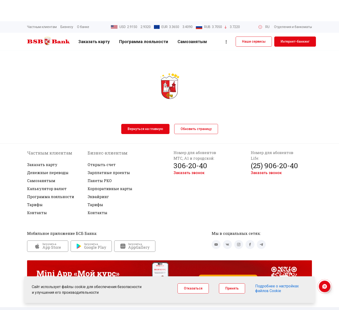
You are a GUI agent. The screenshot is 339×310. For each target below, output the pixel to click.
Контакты (37, 191)
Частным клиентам (42, 6)
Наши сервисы (254, 20)
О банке (83, 6)
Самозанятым (192, 20)
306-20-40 (190, 144)
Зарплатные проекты (109, 151)
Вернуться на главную (145, 108)
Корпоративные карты (110, 167)
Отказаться (193, 288)
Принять (232, 288)
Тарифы (35, 183)
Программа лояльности (143, 20)
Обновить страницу (196, 108)
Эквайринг (98, 175)
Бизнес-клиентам (108, 132)
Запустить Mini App (228, 260)
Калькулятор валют (47, 167)
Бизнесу (67, 6)
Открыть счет (102, 143)
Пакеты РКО (100, 159)
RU (267, 6)
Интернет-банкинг (295, 20)
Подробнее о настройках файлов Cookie (277, 288)
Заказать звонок (189, 151)
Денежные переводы (48, 151)
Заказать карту (94, 20)
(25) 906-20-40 (274, 144)
